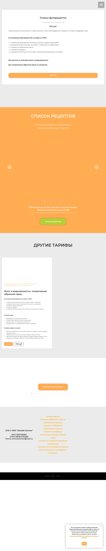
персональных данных (53, 494)
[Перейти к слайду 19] (66, 464)
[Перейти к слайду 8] (45, 464)
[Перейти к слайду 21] (70, 464)
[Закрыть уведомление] (101, 526)
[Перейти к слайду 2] (46, 201)
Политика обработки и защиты (53, 491)
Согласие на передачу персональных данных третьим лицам (53, 506)
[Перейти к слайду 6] (41, 464)
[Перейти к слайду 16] (60, 464)
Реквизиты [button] (53, 524)
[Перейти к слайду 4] (50, 201)
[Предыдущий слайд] (9, 167)
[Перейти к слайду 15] (58, 464)
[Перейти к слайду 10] (61, 201)
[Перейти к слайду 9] (59, 201)
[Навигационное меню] (101, 5)
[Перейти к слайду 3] (48, 201)
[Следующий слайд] (96, 167)
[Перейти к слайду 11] (51, 464)
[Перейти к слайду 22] (72, 464)
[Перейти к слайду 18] (64, 464)
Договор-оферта (53, 488)
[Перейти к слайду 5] (52, 201)
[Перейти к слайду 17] (62, 464)
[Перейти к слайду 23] (74, 464)
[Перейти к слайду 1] (44, 201)
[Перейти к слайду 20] (68, 464)
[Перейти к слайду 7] (43, 464)
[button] (53, 221)
